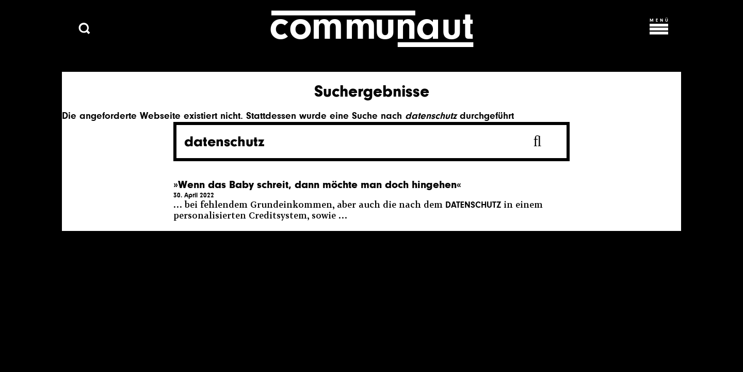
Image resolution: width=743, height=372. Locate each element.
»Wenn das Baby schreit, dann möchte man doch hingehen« (317, 184)
